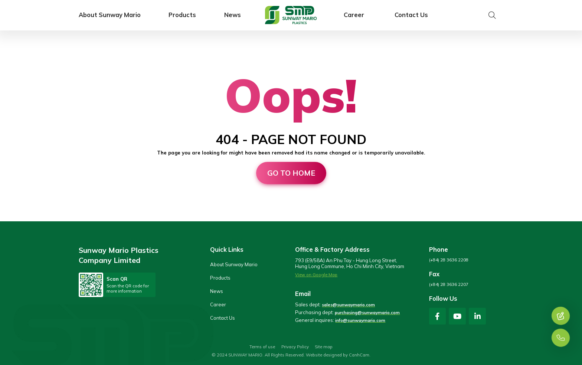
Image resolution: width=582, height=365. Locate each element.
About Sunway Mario (110, 15)
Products (182, 15)
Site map (324, 346)
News (232, 15)
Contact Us (411, 15)
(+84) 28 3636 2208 (448, 260)
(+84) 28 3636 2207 (448, 284)
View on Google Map (316, 274)
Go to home (291, 172)
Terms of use (262, 346)
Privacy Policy (295, 346)
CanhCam (359, 355)
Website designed (324, 355)
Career (354, 15)
